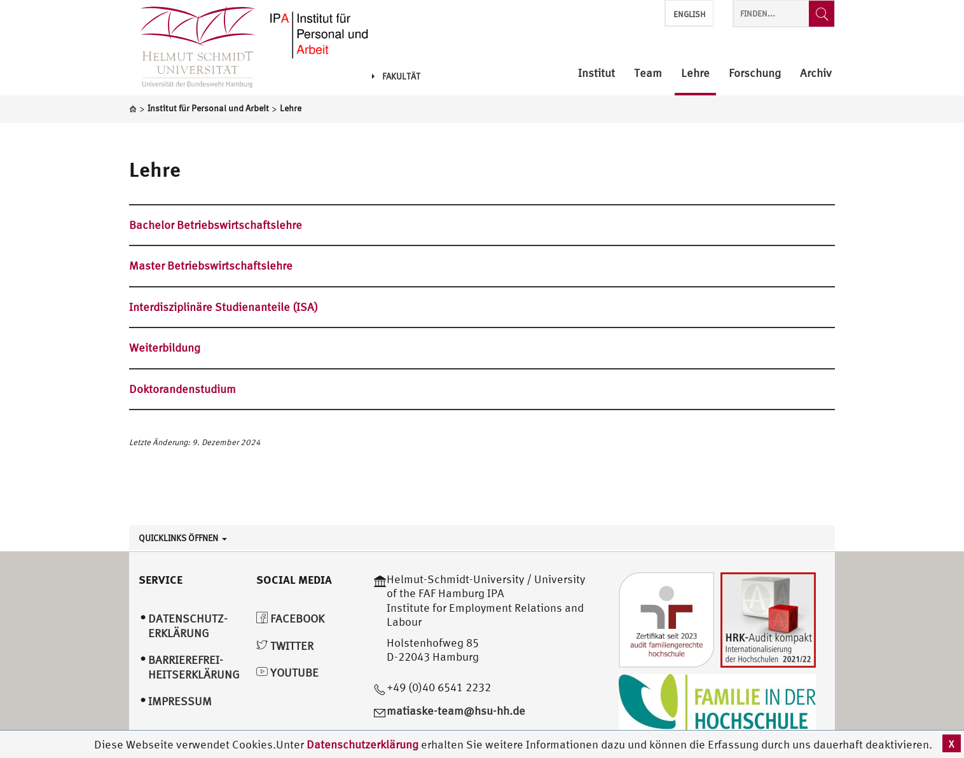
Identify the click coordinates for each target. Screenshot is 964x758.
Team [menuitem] (648, 73)
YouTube (287, 672)
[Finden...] (821, 14)
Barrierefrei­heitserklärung (194, 667)
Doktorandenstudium (182, 389)
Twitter (284, 645)
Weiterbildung (164, 347)
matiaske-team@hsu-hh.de (456, 710)
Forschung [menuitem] (755, 73)
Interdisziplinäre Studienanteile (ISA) (223, 307)
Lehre (155, 169)
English (689, 14)
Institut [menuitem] (596, 73)
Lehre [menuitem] (695, 73)
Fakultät (396, 76)
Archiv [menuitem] (816, 73)
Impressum (180, 701)
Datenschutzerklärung (362, 744)
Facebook (290, 618)
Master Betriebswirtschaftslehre (211, 265)
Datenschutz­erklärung (188, 626)
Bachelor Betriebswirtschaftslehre (215, 224)
